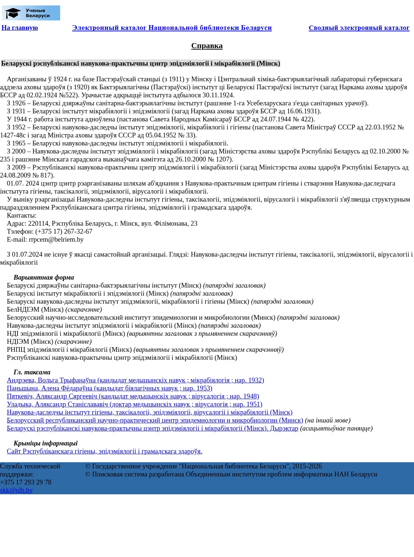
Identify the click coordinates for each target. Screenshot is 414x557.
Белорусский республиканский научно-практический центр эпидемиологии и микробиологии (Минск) (155, 420)
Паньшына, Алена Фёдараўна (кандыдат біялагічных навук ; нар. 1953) (109, 388)
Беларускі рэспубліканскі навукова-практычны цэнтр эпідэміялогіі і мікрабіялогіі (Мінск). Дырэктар (152, 428)
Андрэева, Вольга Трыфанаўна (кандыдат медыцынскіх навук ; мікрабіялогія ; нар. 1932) (135, 380)
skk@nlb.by (16, 490)
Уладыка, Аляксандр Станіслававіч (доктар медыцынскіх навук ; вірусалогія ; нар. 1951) (134, 404)
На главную (19, 27)
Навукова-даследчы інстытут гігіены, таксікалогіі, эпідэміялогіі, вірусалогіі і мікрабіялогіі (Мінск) (150, 412)
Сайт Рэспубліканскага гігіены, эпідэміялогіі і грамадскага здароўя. (104, 451)
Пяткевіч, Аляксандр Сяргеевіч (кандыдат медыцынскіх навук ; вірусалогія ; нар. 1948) (133, 396)
